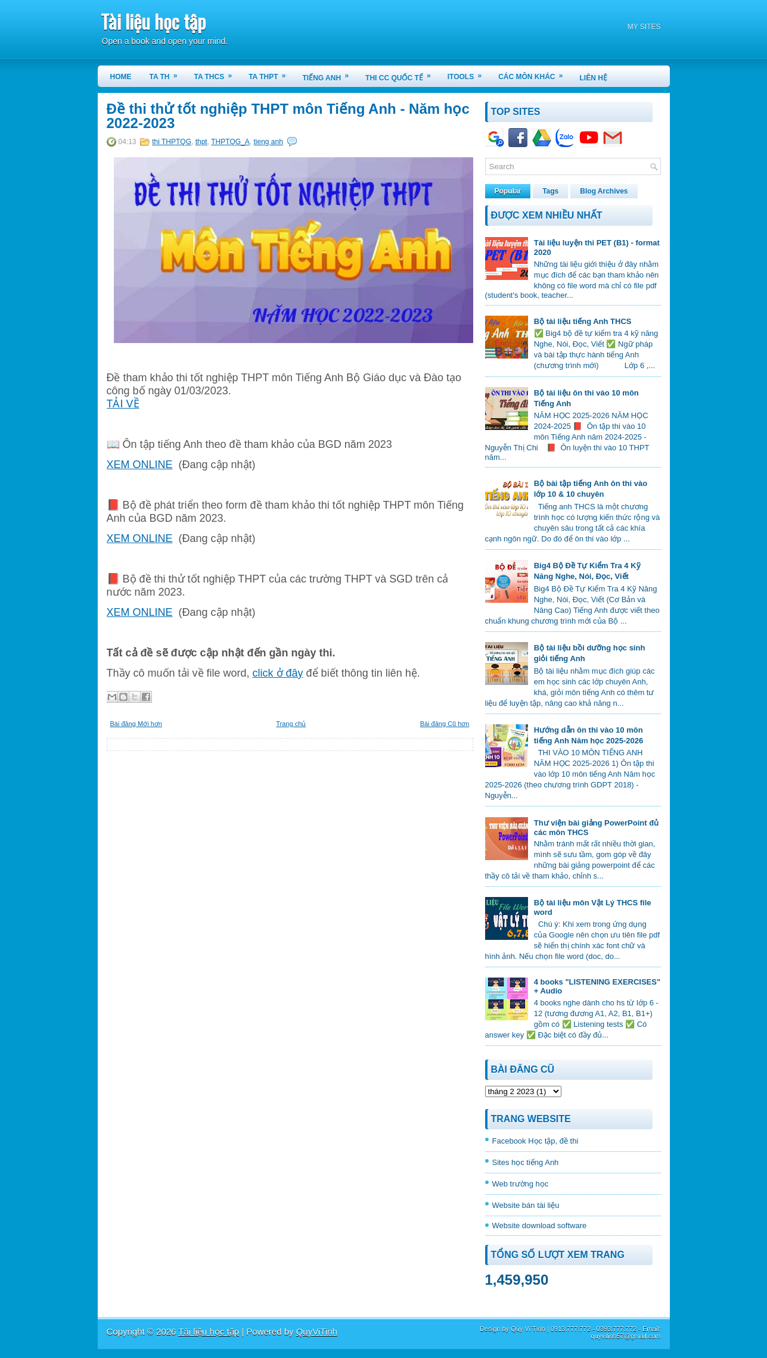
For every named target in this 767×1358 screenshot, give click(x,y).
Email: (651, 1328)
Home (121, 77)
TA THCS (217, 73)
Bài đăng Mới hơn (136, 723)
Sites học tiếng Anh (525, 1162)
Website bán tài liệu (526, 1205)
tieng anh (268, 142)
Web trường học (520, 1183)
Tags (550, 191)
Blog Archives (604, 191)
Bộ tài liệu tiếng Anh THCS (583, 321)
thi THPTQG (171, 142)
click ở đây (278, 673)
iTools (468, 73)
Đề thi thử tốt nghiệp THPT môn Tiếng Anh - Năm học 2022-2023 (288, 116)
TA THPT (271, 73)
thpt (201, 142)
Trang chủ (291, 723)
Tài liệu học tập (153, 21)
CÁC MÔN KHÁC (534, 73)
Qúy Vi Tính (528, 1328)
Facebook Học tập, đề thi (535, 1140)
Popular (508, 191)
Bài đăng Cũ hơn (445, 723)
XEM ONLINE (140, 465)
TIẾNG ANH (330, 74)
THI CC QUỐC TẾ (402, 74)
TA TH (167, 73)
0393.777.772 (616, 1328)
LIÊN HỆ (593, 78)
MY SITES (644, 27)
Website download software (539, 1225)
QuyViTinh (316, 1331)
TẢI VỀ (123, 404)
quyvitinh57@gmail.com (626, 1336)
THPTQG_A (230, 142)
